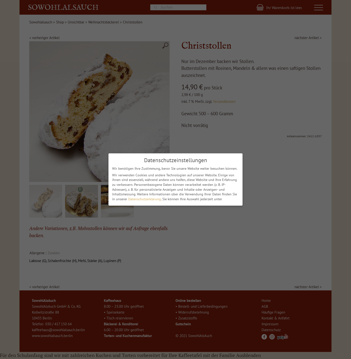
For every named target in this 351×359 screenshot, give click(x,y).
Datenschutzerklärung (144, 199)
